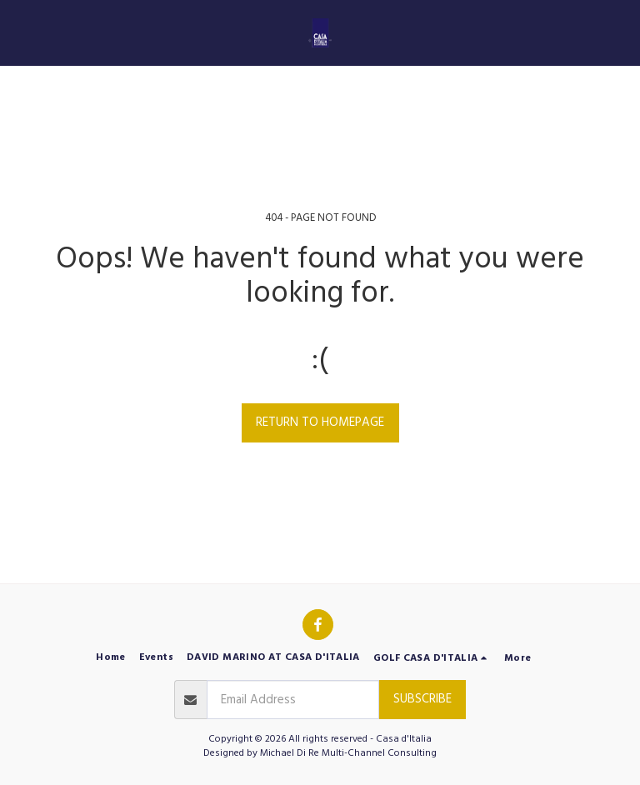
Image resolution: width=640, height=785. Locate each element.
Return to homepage (320, 422)
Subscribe (422, 699)
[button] (18, 32)
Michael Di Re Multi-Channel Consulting (348, 753)
